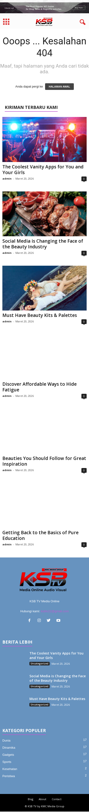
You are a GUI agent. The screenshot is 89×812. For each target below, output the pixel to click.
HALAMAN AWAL (59, 86)
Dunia (6, 740)
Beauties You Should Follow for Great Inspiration (44, 461)
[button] (81, 22)
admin (7, 178)
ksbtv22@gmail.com (55, 611)
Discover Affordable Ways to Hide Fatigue (39, 387)
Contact (56, 799)
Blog (30, 799)
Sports (6, 762)
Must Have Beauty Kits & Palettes (39, 315)
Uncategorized (39, 663)
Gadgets (8, 754)
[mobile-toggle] (6, 22)
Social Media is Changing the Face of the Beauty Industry (42, 244)
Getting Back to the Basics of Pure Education (40, 535)
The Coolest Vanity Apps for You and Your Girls (43, 170)
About (42, 799)
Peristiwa (8, 776)
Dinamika (8, 747)
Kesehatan (9, 769)
